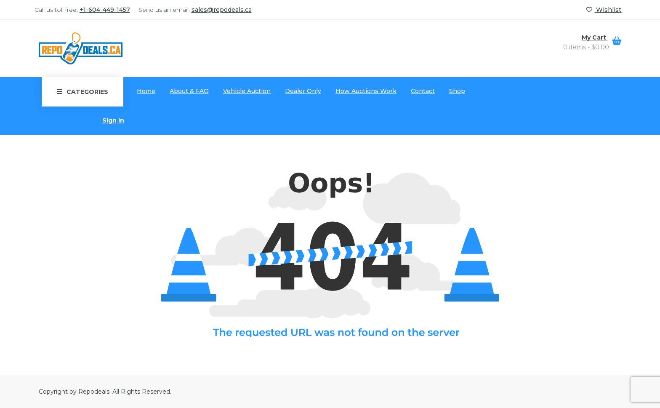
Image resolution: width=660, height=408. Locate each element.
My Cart (595, 37)
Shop (457, 91)
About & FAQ (189, 91)
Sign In (113, 120)
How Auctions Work (366, 91)
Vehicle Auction (247, 91)
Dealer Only (303, 91)
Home (146, 91)
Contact (423, 91)
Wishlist (603, 9)
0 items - (586, 47)
